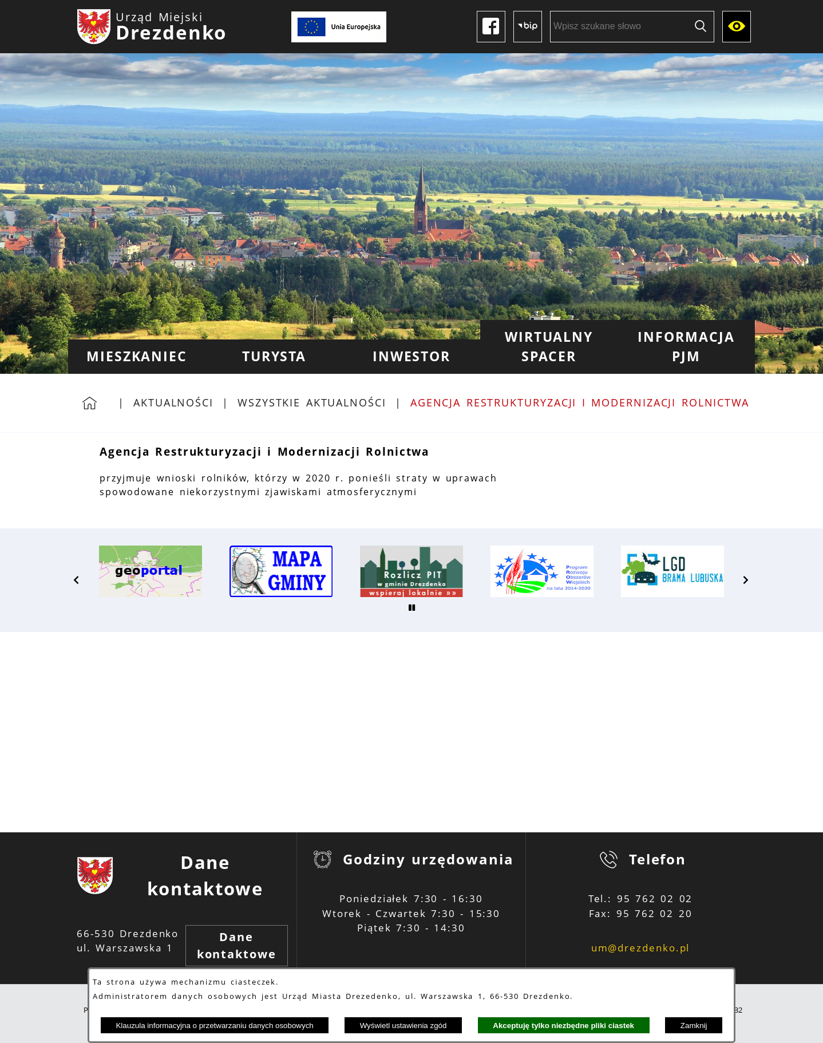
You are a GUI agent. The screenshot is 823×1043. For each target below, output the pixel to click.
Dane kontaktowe (236, 945)
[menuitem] (136, 356)
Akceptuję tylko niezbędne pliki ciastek (563, 1025)
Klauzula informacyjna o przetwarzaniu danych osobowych (214, 1025)
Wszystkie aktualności (312, 402)
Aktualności (173, 402)
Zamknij (693, 1025)
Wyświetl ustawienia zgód (403, 1025)
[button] (76, 579)
